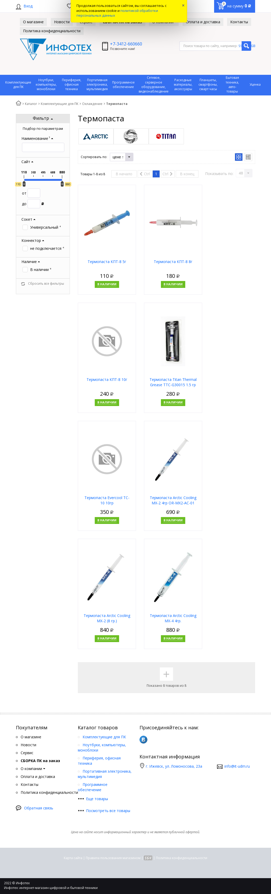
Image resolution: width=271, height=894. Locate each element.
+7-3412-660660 (126, 44)
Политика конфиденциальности (181, 858)
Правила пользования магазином (113, 858)
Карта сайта (73, 858)
